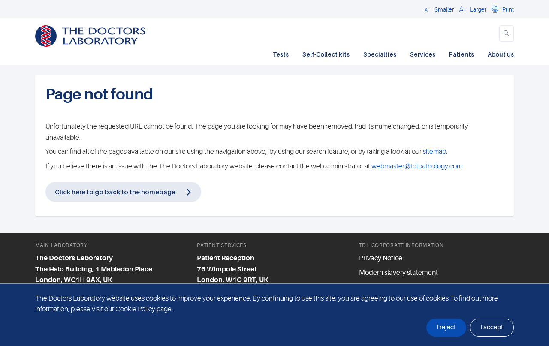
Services (422, 54)
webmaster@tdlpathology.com (416, 166)
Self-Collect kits (326, 54)
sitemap (434, 152)
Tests (281, 54)
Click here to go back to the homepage (115, 192)
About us (501, 54)
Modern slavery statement (398, 273)
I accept (491, 327)
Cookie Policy (135, 309)
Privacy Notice (380, 258)
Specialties (379, 54)
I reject (446, 327)
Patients (461, 54)
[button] (438, 9)
